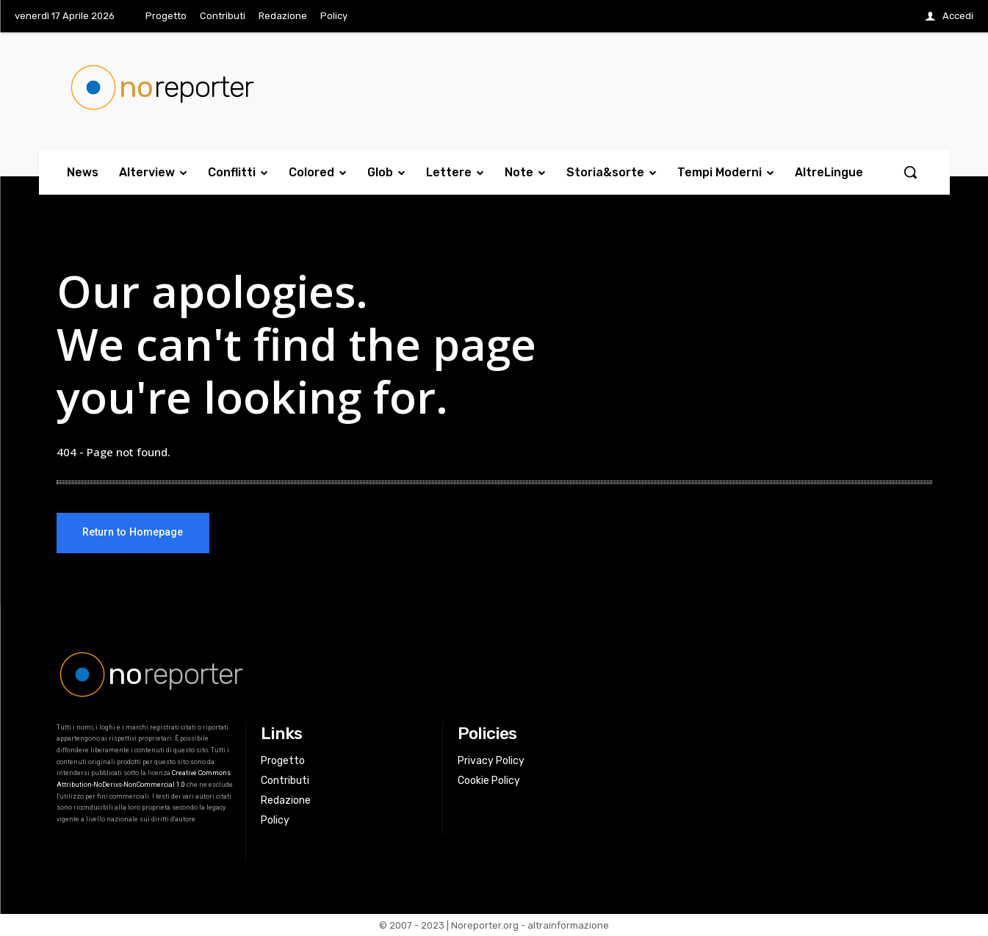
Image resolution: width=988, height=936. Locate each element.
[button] (910, 172)
